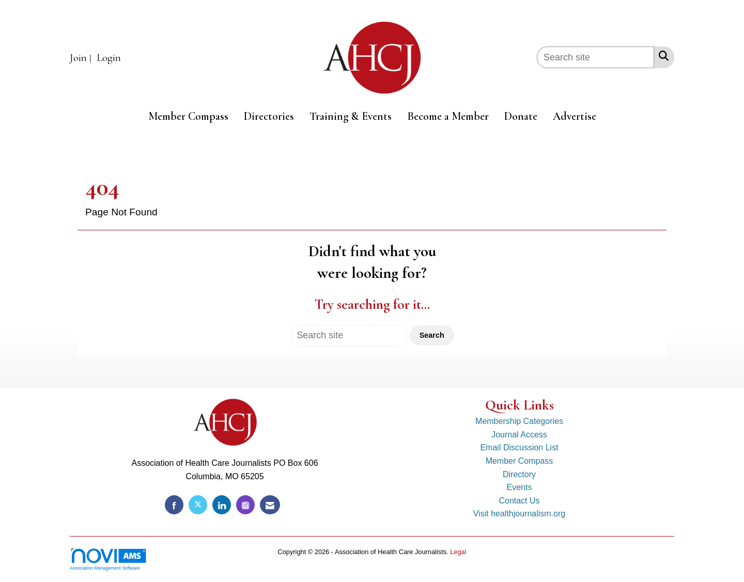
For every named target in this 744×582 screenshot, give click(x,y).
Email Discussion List (519, 447)
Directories (269, 116)
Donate (520, 116)
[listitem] (82, 58)
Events (519, 487)
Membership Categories (519, 421)
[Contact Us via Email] (270, 504)
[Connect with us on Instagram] (245, 504)
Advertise (574, 116)
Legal (458, 552)
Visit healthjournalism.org (519, 513)
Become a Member (448, 116)
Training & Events (350, 116)
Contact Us (519, 500)
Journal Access (519, 434)
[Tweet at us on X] (198, 504)
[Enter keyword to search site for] (595, 57)
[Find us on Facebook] (174, 504)
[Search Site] (661, 55)
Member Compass (188, 116)
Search (432, 335)
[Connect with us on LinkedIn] (221, 504)
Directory (519, 474)
